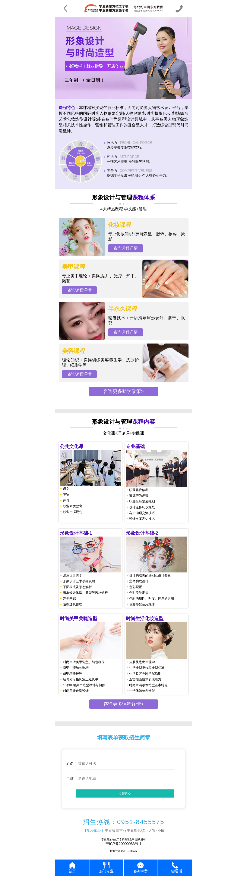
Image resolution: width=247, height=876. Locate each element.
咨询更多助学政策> (123, 391)
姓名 (70, 764)
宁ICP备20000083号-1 (123, 844)
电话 (70, 778)
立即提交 (125, 793)
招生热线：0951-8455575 (123, 821)
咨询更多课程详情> (123, 704)
